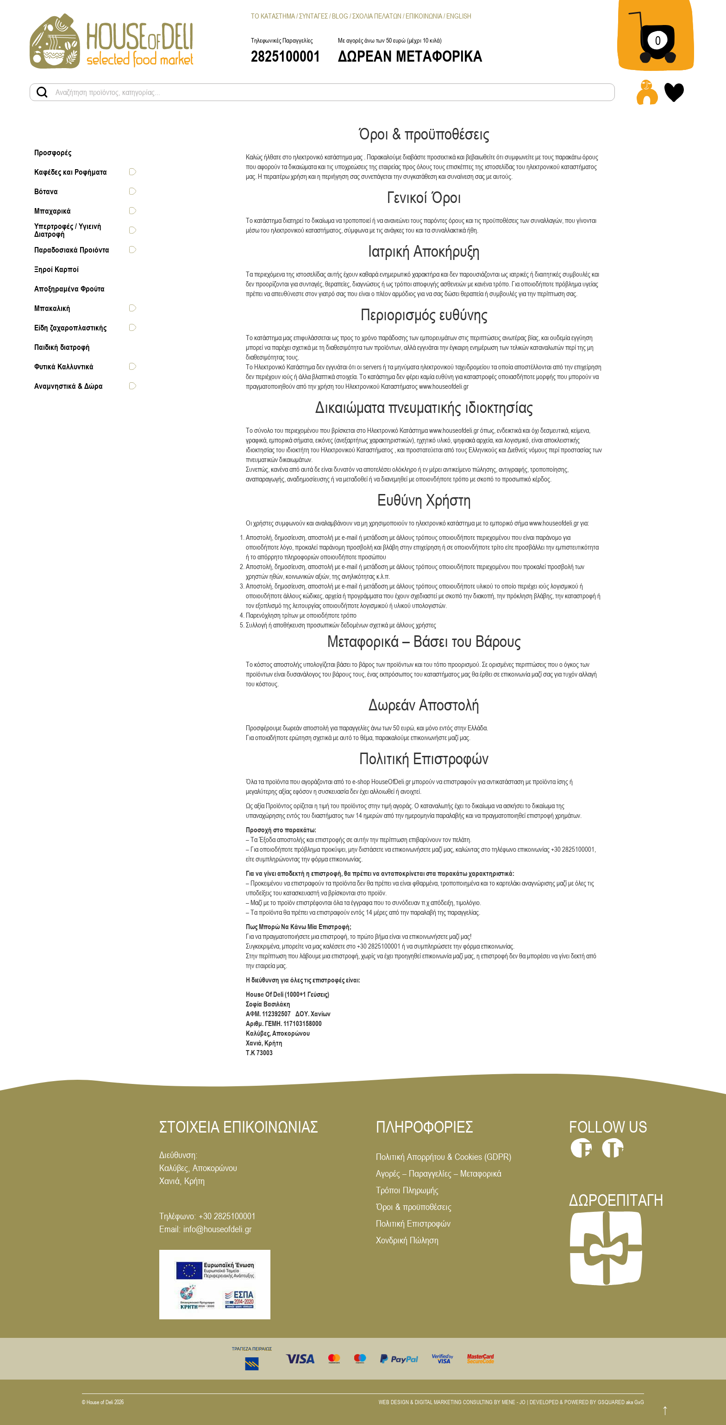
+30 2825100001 (227, 1215)
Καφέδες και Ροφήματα (70, 171)
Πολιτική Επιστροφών (413, 1223)
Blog (340, 16)
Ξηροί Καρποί (56, 268)
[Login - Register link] (647, 92)
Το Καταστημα (273, 16)
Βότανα (46, 191)
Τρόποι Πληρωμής (407, 1189)
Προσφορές (52, 152)
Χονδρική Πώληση (407, 1240)
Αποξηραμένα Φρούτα (69, 288)
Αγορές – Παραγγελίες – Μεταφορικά (438, 1173)
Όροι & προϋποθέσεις (413, 1206)
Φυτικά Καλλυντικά (64, 366)
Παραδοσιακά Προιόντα (71, 249)
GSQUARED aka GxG (621, 1402)
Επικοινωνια (424, 16)
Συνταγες (313, 16)
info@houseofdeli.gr (217, 1228)
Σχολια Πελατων (376, 16)
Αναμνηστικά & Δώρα (68, 385)
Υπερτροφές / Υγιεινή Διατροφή (67, 230)
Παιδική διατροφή (62, 346)
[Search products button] (42, 92)
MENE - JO (514, 1402)
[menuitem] (458, 16)
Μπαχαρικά (52, 210)
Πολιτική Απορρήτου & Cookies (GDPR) (443, 1156)
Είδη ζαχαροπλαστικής (70, 327)
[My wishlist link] (674, 92)
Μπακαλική (52, 307)
